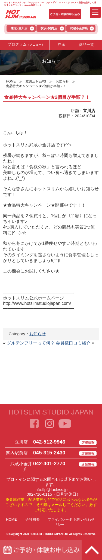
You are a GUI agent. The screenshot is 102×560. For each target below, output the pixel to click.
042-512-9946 (49, 442)
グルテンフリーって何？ (31, 343)
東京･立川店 (19, 28)
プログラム (26, 44)
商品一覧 (86, 44)
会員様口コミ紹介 (73, 343)
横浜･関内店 (49, 28)
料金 (62, 44)
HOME (11, 519)
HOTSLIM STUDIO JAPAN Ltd (49, 534)
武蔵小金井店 (79, 28)
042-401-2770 (49, 463)
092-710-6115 (39, 494)
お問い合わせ (84, 519)
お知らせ (37, 333)
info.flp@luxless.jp (51, 489)
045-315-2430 (49, 452)
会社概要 (33, 519)
